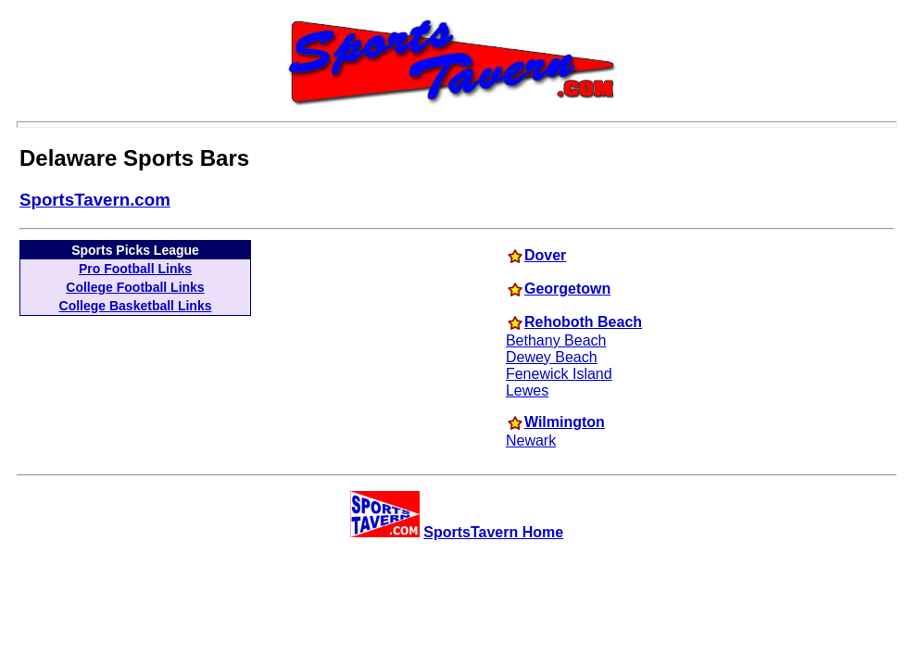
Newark (531, 440)
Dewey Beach (552, 357)
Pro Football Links (135, 268)
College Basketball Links (135, 305)
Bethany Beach (556, 340)
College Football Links (135, 287)
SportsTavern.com (94, 199)
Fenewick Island (559, 374)
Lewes (527, 390)
